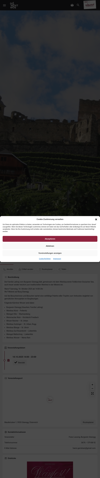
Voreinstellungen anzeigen (50, 253)
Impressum (57, 259)
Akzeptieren (50, 239)
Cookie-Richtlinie (45, 259)
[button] (96, 219)
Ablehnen (50, 246)
